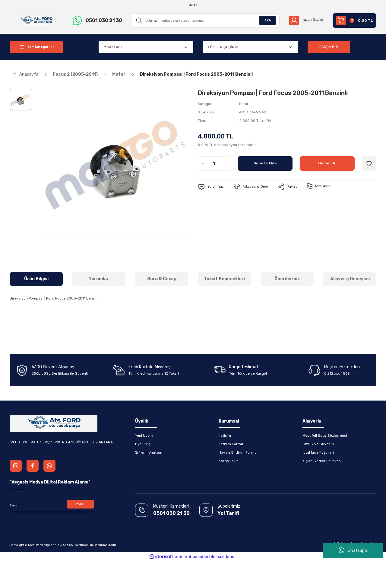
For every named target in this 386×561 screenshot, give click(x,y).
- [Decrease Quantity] (202, 163)
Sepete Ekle (265, 163)
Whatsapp (353, 550)
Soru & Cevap (161, 278)
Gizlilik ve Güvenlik (318, 444)
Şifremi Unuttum (149, 452)
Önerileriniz (287, 278)
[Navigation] (36, 47)
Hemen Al (327, 163)
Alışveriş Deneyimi (350, 278)
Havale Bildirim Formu (238, 452)
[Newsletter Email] (52, 505)
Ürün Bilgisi (36, 278)
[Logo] (36, 20)
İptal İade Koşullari (318, 452)
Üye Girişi (143, 444)
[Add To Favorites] (369, 163)
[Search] (204, 20)
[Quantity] (214, 163)
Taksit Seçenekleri (224, 278)
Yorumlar (99, 278)
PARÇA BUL (329, 46)
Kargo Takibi (229, 461)
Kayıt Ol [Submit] (80, 505)
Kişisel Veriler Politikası (322, 461)
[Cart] (354, 20)
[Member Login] (304, 20)
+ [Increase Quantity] (226, 163)
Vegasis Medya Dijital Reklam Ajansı (49, 482)
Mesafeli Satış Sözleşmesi (324, 435)
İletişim (225, 435)
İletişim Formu (231, 444)
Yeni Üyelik (144, 435)
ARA (263, 20)
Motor (244, 104)
